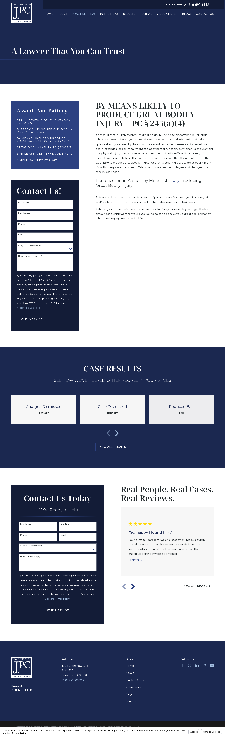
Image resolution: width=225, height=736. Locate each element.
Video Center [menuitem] (167, 13)
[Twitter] (189, 665)
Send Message (31, 319)
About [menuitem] (63, 13)
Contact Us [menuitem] (205, 13)
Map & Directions (73, 679)
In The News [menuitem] (109, 13)
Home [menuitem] (48, 13)
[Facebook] (182, 665)
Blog (129, 694)
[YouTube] (212, 665)
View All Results (112, 446)
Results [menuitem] (129, 13)
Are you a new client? (29, 245)
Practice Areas (135, 680)
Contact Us (133, 701)
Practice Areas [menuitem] (84, 13)
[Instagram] (204, 665)
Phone (21, 224)
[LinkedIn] (197, 665)
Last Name (24, 213)
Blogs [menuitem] (187, 13)
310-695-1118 (198, 4)
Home (130, 665)
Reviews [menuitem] (146, 13)
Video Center (134, 687)
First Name (24, 202)
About (130, 672)
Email (21, 234)
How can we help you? (30, 256)
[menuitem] (45, 120)
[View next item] (117, 433)
